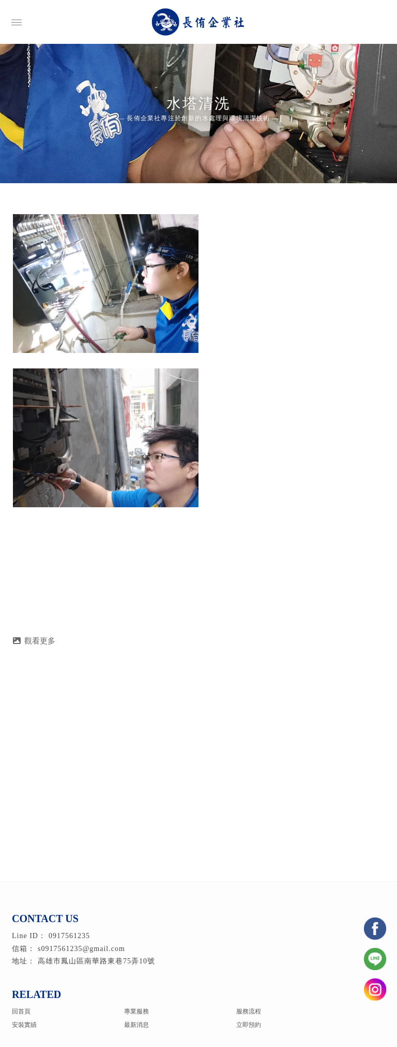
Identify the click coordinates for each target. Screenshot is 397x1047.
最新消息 (136, 1024)
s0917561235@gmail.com (81, 949)
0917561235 (69, 936)
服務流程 (248, 1011)
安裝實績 (24, 1024)
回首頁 (21, 1011)
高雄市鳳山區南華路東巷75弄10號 (96, 961)
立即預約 (248, 1024)
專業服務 (136, 1011)
